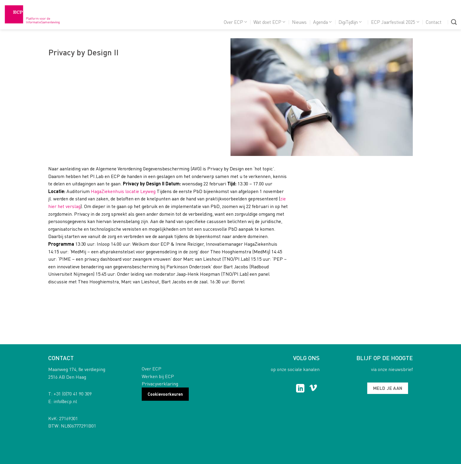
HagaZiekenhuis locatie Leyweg (124, 191)
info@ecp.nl (65, 401)
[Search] (454, 22)
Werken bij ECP (158, 376)
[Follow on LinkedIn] (300, 389)
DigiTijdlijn (350, 22)
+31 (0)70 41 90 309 (73, 393)
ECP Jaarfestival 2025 (395, 22)
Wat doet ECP (269, 22)
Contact (434, 22)
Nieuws (299, 22)
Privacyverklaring (160, 383)
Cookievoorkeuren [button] (165, 394)
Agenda (322, 22)
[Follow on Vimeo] (313, 389)
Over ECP (235, 22)
